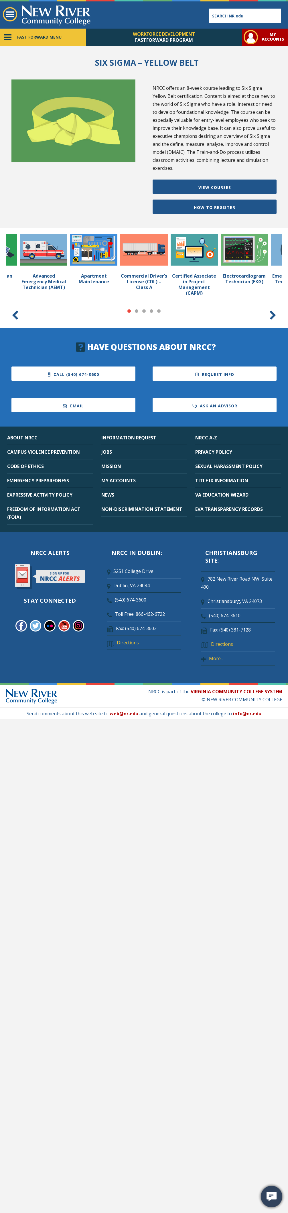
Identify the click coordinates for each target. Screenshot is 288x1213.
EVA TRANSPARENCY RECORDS (229, 509)
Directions (128, 643)
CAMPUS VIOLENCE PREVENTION (43, 452)
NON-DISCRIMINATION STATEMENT (141, 509)
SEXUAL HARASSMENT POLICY (229, 466)
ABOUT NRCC (22, 438)
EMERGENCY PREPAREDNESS (38, 480)
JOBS (106, 452)
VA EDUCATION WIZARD (221, 495)
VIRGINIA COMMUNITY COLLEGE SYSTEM (236, 691)
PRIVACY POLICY (213, 452)
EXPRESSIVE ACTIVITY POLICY (39, 495)
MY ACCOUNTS (118, 480)
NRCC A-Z (206, 438)
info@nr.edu (247, 713)
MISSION (111, 466)
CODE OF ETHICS (25, 466)
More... (216, 658)
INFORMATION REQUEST (128, 438)
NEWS (107, 495)
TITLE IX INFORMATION (221, 480)
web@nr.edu (124, 713)
